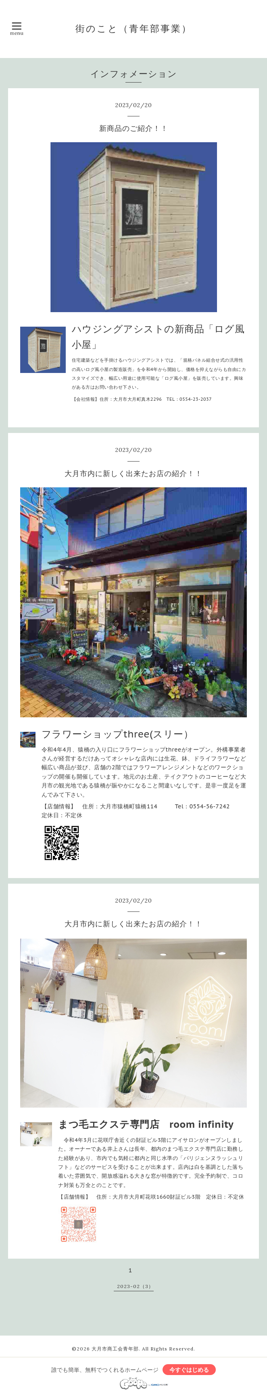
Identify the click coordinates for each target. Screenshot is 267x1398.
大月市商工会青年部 (115, 1349)
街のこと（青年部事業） (133, 28)
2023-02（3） (135, 1286)
